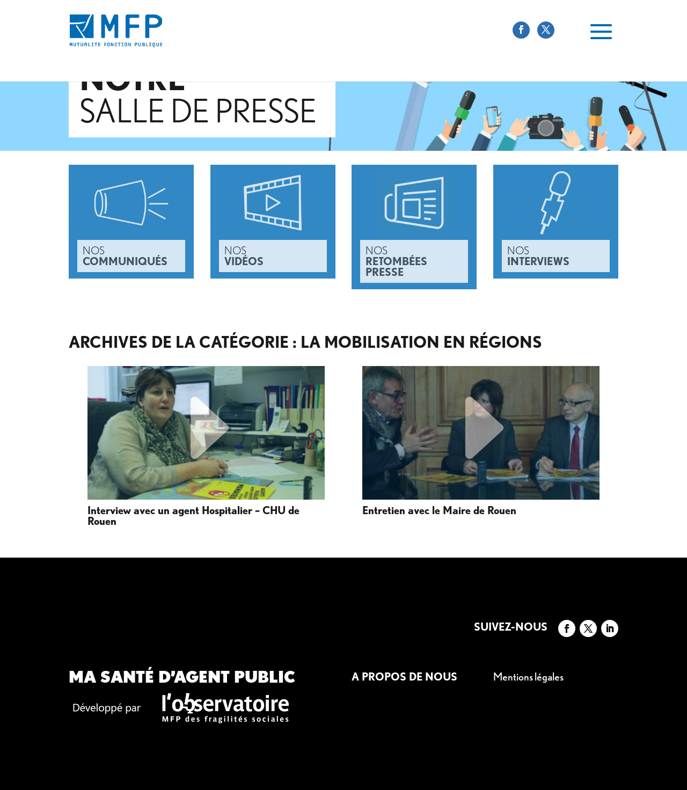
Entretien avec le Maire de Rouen (439, 511)
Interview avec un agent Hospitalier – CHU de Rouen (193, 516)
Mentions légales (528, 676)
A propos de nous (404, 676)
